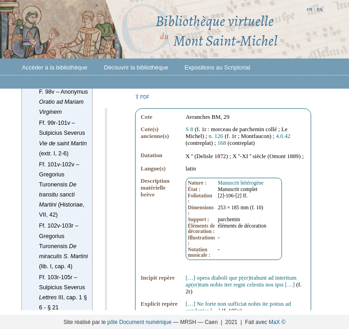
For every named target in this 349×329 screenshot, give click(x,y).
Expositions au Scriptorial (217, 67)
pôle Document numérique (139, 322)
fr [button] (309, 8)
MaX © (277, 322)
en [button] (320, 8)
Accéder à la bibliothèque (55, 67)
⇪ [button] (142, 96)
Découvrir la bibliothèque (136, 67)
